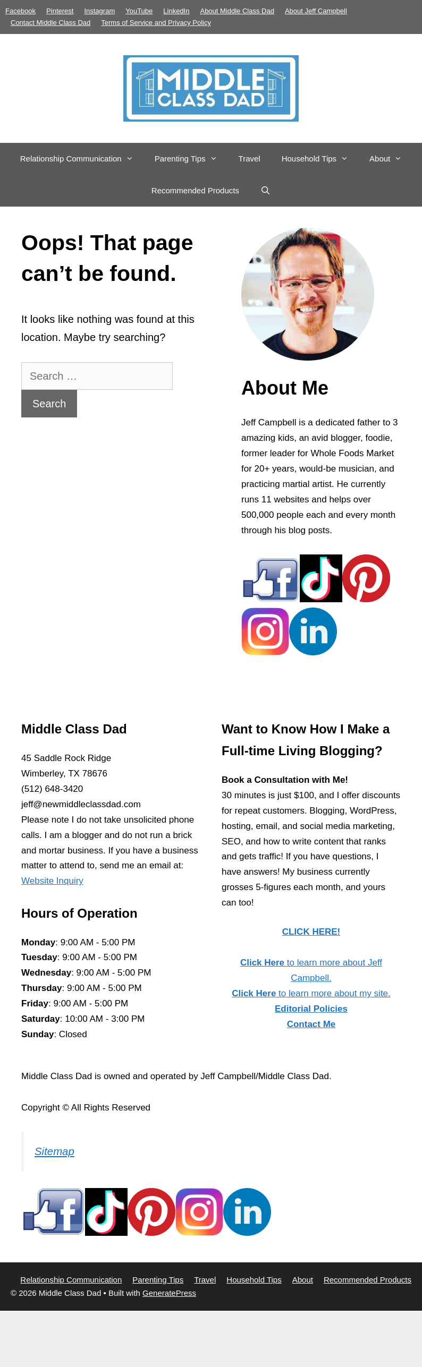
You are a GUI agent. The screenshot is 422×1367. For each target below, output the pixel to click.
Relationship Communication (82, 159)
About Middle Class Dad (237, 11)
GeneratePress (169, 1292)
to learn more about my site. (311, 993)
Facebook (20, 11)
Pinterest (59, 11)
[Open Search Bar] (265, 191)
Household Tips (320, 159)
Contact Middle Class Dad (50, 23)
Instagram (99, 11)
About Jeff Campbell (316, 11)
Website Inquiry (52, 881)
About (390, 159)
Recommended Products (195, 190)
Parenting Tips (191, 159)
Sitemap (54, 1151)
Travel (249, 158)
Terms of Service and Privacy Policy (156, 23)
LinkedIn (176, 11)
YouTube (139, 11)
